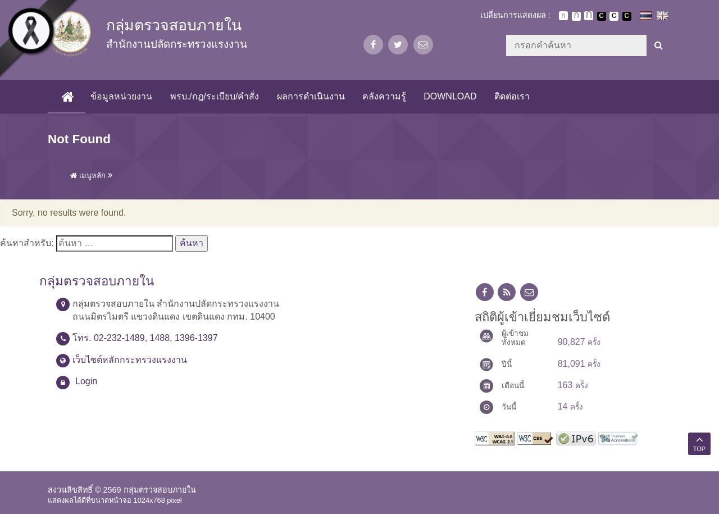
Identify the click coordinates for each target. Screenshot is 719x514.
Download (450, 96)
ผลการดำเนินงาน (310, 96)
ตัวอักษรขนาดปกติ (563, 15)
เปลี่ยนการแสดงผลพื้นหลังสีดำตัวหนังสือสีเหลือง (626, 16)
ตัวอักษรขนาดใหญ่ (588, 15)
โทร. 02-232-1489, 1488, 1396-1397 (145, 338)
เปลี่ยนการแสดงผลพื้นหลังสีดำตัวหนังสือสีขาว (601, 16)
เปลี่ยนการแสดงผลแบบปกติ (613, 16)
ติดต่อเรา (511, 96)
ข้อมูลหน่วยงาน (121, 96)
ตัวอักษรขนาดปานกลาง (576, 16)
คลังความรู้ (384, 96)
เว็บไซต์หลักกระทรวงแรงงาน (129, 360)
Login (86, 381)
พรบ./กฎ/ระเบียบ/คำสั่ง (214, 96)
